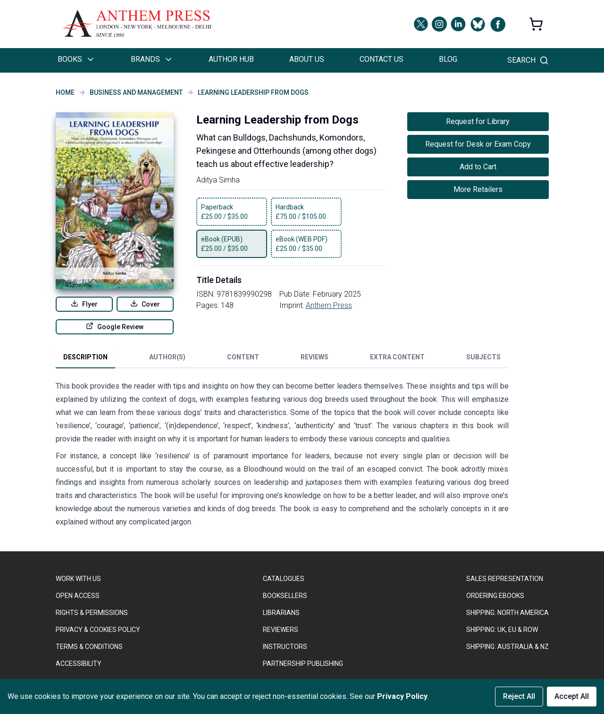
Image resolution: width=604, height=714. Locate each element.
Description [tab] (85, 357)
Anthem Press (329, 305)
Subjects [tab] (483, 357)
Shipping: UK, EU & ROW (502, 629)
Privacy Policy (402, 696)
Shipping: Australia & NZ (507, 646)
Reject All (519, 696)
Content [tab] (243, 357)
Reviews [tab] (314, 357)
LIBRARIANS (281, 612)
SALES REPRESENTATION (504, 578)
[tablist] (282, 358)
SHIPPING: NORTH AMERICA (507, 612)
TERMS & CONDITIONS (89, 646)
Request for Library (478, 121)
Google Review (114, 326)
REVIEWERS (280, 629)
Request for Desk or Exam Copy (478, 144)
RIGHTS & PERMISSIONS (92, 612)
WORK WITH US (78, 578)
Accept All (571, 696)
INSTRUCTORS (285, 646)
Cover (145, 303)
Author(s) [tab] (167, 357)
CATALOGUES (283, 578)
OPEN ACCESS (78, 595)
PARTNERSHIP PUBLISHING (303, 663)
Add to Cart (478, 166)
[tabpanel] (282, 456)
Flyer (84, 303)
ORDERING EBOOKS (495, 595)
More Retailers (478, 189)
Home (65, 92)
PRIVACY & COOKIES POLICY (98, 629)
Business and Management (136, 92)
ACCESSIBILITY (78, 663)
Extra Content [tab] (397, 357)
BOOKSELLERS (285, 595)
